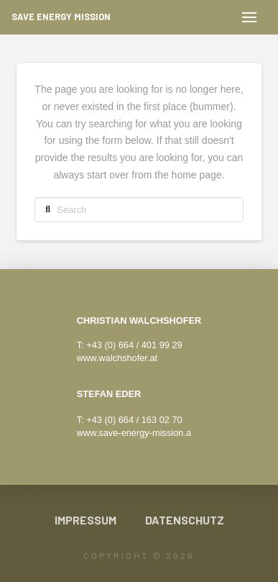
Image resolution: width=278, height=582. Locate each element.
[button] (249, 17)
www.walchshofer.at (117, 358)
